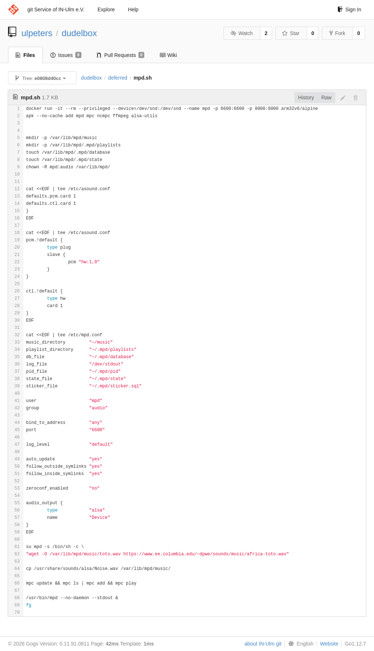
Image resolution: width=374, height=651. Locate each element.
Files (25, 55)
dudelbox (79, 33)
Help (133, 9)
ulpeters (37, 33)
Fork (337, 33)
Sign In (349, 9)
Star (290, 33)
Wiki (168, 55)
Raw (326, 97)
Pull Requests (121, 55)
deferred (117, 78)
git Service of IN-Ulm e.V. (55, 9)
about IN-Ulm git (262, 644)
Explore (106, 9)
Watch (241, 33)
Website (329, 644)
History (306, 97)
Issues (65, 55)
